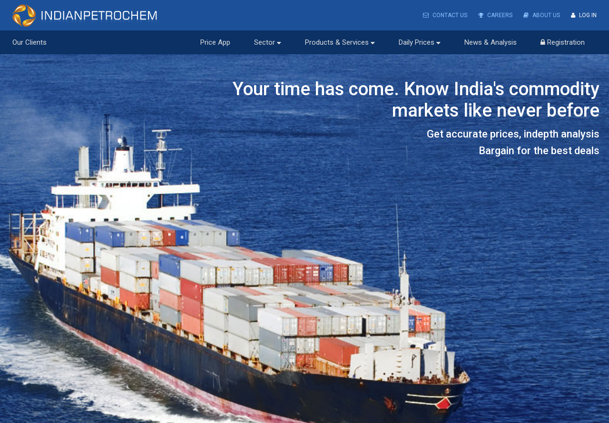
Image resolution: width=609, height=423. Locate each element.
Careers (495, 15)
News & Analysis (490, 42)
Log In (584, 15)
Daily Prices (420, 42)
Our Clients (29, 42)
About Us (541, 15)
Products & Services (340, 42)
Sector (267, 42)
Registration (562, 42)
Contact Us (445, 15)
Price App (215, 42)
